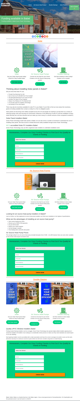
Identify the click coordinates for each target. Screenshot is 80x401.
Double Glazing (53, 5)
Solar (17, 74)
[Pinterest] (42, 36)
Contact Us (40, 84)
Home (30, 5)
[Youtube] (45, 36)
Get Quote (63, 82)
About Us (58, 1)
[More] (47, 36)
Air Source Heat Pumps (40, 5)
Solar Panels (63, 5)
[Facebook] (33, 36)
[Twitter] (35, 36)
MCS (8, 125)
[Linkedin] (40, 36)
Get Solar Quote (16, 82)
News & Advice (33, 8)
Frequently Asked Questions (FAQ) (70, 1)
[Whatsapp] (38, 36)
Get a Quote (74, 7)
